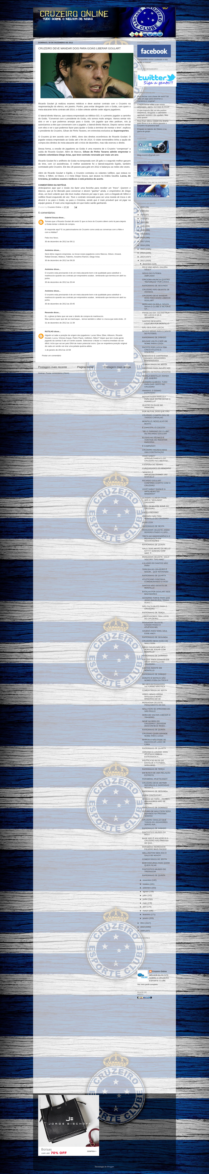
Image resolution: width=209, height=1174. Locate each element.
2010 (142, 927)
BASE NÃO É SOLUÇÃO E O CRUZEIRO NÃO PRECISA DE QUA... (155, 840)
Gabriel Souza (51, 217)
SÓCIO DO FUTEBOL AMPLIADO (152, 274)
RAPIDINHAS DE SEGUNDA (155, 286)
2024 (142, 215)
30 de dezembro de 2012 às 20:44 (60, 282)
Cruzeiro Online (159, 971)
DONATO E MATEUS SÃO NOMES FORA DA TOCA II (155, 679)
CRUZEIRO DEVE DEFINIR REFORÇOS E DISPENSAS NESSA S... (155, 785)
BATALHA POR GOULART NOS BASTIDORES (156, 593)
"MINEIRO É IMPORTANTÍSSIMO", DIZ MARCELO (155, 474)
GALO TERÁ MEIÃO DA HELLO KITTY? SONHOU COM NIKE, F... (156, 550)
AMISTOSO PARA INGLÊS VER (156, 368)
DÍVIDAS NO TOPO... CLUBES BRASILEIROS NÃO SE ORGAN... (156, 801)
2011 (142, 923)
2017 (142, 241)
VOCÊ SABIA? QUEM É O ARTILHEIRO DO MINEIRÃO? (154, 491)
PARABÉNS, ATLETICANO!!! (154, 779)
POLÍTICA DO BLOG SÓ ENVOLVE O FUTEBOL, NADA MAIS (154, 762)
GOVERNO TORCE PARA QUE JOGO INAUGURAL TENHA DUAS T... (156, 600)
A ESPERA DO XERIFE (152, 464)
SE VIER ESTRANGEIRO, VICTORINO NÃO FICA (153, 685)
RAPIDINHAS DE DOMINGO (155, 656)
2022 (142, 222)
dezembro (147, 264)
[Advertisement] (154, 1047)
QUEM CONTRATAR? (152, 795)
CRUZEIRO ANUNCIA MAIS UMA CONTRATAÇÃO (154, 451)
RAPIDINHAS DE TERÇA (153, 612)
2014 (142, 253)
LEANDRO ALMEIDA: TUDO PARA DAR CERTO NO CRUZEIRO (154, 384)
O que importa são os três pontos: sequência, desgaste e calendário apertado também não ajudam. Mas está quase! (152, 114)
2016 (142, 245)
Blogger (110, 1167)
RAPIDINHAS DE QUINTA (153, 545)
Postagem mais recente (52, 367)
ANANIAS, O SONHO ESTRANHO (151, 391)
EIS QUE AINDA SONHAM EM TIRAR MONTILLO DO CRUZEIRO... (155, 661)
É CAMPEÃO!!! (149, 446)
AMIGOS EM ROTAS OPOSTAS (156, 372)
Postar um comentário (51, 355)
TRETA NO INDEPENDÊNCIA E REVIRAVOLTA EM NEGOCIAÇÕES (156, 538)
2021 (142, 226)
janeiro (146, 918)
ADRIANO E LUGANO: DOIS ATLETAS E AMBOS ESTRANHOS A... (155, 754)
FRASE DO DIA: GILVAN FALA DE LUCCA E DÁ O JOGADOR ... (155, 315)
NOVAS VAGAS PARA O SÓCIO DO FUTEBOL (156, 332)
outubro (146, 884)
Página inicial (85, 367)
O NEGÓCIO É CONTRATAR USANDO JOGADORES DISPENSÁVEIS (155, 358)
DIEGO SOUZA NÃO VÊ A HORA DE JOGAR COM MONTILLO (154, 649)
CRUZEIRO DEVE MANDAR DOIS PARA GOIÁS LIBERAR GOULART (156, 298)
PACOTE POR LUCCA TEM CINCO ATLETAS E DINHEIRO (154, 349)
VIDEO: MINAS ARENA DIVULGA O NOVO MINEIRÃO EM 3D (152, 696)
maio (145, 903)
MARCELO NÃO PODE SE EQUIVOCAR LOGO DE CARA (154, 742)
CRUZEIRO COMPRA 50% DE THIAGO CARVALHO (155, 416)
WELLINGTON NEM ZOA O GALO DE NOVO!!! (154, 854)
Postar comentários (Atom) (57, 373)
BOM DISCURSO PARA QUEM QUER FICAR (156, 864)
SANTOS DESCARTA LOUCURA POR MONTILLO (155, 322)
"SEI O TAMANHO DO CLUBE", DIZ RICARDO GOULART (156, 432)
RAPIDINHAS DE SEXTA (153, 526)
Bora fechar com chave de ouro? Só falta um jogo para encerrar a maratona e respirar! (153, 98)
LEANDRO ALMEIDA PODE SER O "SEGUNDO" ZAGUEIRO (154, 500)
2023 (142, 219)
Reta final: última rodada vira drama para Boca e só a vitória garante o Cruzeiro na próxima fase (152, 123)
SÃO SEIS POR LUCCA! (153, 327)
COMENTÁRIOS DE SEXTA (154, 364)
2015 (142, 249)
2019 (142, 234)
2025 (142, 211)
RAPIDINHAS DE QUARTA (154, 575)
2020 (142, 230)
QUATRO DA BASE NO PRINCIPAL (152, 406)
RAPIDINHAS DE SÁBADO (154, 337)
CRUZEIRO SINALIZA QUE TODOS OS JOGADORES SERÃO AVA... (155, 822)
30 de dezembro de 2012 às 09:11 (60, 241)
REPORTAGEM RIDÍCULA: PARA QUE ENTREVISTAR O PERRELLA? (156, 399)
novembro (147, 880)
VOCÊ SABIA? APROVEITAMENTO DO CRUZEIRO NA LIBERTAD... (155, 458)
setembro (147, 888)
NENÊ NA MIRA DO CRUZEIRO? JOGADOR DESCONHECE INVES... (154, 723)
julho (145, 895)
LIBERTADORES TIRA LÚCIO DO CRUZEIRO (155, 617)
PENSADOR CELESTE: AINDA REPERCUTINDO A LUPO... (156, 531)
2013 (142, 257)
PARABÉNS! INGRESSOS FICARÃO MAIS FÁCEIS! (154, 848)
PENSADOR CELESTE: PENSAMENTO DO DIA (153, 704)
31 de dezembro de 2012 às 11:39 (60, 323)
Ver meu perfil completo (147, 984)
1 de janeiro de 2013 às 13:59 (58, 350)
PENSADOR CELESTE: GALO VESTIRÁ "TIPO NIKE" (155, 558)
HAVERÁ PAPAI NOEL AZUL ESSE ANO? (154, 632)
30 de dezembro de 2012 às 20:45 (60, 304)
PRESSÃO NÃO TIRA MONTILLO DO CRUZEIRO (155, 517)
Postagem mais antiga (117, 367)
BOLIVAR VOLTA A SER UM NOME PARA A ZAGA (154, 342)
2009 (142, 931)
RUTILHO (49, 331)
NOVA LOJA (147, 522)
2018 (142, 238)
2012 (142, 260)
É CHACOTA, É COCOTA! (153, 427)
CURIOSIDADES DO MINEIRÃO (156, 468)
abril (145, 907)
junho (145, 899)
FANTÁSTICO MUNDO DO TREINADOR (154, 870)
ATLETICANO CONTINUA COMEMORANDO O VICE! (155, 580)
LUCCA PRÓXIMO (150, 512)
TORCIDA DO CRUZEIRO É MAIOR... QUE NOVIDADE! (155, 570)
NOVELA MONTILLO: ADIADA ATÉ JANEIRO (155, 377)
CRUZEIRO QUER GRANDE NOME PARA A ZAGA (155, 734)
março (146, 911)
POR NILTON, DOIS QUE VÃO (155, 411)
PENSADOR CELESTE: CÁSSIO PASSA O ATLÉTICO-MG (152, 624)
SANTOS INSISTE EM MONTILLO (152, 669)
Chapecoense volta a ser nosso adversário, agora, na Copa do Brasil (153, 105)
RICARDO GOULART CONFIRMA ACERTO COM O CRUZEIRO (156, 483)
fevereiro (147, 914)
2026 (142, 207)
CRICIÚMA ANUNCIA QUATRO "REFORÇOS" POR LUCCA (156, 280)
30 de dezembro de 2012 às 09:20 (60, 260)
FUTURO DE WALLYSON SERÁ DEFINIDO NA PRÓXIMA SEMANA (156, 813)
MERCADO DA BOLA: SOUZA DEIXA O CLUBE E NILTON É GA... (156, 306)
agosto (146, 891)
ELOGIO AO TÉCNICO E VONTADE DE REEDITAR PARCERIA (154, 439)
